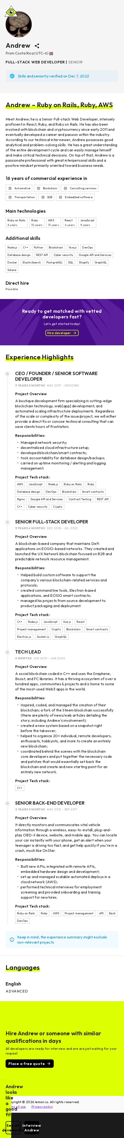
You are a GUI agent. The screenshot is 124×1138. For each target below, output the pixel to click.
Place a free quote (30, 1063)
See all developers (33, 1130)
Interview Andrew (91, 1130)
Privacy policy (42, 1107)
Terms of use (16, 1107)
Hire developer (62, 333)
